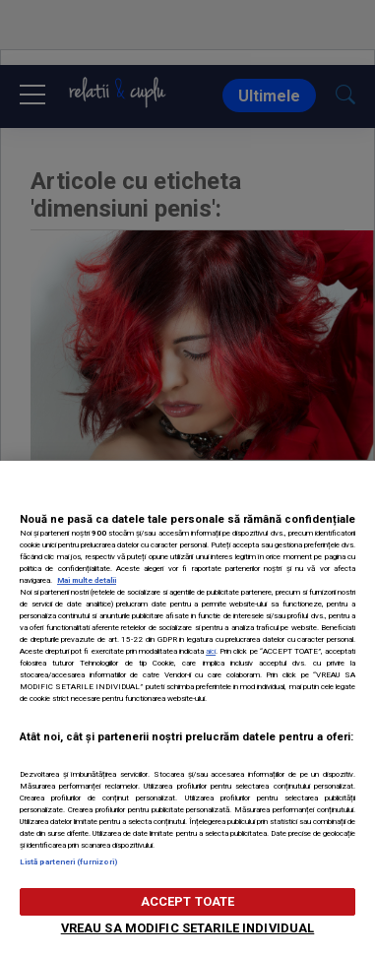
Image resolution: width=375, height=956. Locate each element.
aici (211, 651)
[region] (187, 708)
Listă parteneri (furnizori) (68, 862)
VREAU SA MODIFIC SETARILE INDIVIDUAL (188, 928)
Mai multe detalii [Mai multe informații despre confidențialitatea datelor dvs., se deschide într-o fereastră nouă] (86, 580)
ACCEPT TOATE (188, 901)
